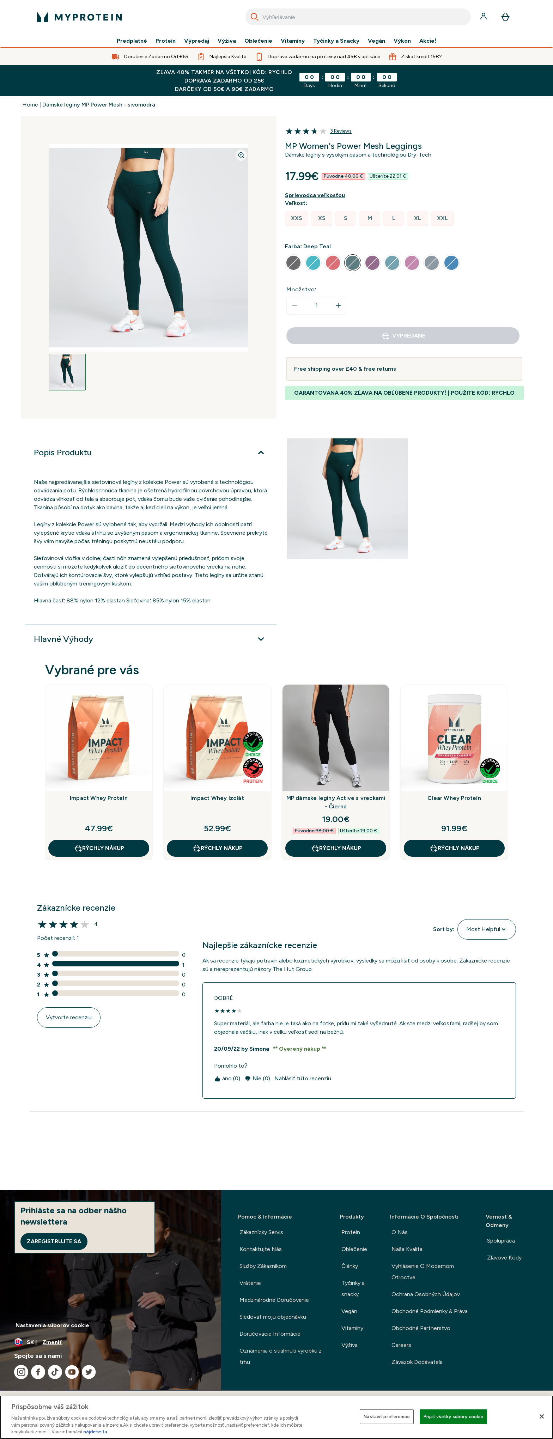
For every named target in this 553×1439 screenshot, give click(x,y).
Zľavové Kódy (504, 1257)
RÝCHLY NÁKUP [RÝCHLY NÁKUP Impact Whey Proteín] (99, 848)
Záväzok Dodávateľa (417, 1362)
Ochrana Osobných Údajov (425, 1294)
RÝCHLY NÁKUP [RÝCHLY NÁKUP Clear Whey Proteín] (454, 848)
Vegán (376, 41)
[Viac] (150, 452)
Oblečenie (258, 41)
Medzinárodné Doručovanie (274, 1300)
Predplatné (132, 41)
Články (349, 1266)
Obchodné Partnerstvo (420, 1328)
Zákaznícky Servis (261, 1232)
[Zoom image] (241, 155)
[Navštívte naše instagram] (21, 1372)
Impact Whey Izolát (217, 798)
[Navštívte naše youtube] (72, 1372)
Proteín (166, 41)
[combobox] (358, 16)
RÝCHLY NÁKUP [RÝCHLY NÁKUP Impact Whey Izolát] (217, 848)
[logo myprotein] (79, 17)
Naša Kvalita (407, 1249)
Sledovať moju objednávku (272, 1316)
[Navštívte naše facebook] (38, 1372)
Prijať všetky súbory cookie (454, 1416)
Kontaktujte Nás (260, 1249)
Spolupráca (501, 1240)
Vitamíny (293, 41)
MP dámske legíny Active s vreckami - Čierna (335, 802)
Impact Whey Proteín (99, 798)
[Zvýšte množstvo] (338, 305)
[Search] (255, 16)
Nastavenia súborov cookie (52, 1325)
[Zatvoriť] (541, 1416)
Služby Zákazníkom (263, 1266)
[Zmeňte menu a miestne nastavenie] (110, 1342)
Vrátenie (250, 1283)
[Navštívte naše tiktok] (55, 1372)
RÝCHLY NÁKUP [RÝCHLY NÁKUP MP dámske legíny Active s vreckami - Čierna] (336, 848)
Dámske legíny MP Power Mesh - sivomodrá (98, 104)
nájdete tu (95, 1431)
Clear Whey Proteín (454, 798)
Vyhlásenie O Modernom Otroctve (422, 1272)
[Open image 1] (67, 372)
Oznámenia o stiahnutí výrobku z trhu (280, 1356)
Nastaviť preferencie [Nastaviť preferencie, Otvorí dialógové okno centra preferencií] (387, 1416)
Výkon (402, 41)
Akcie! (427, 41)
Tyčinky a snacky (353, 1289)
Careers (401, 1345)
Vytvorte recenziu (69, 1017)
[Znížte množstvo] (294, 305)
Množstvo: (301, 289)
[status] (316, 305)
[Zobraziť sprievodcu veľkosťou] (316, 195)
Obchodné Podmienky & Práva (429, 1311)
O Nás (399, 1232)
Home (30, 104)
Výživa (227, 41)
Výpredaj (196, 41)
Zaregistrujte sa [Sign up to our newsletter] (54, 1241)
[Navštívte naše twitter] (89, 1372)
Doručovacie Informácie (269, 1333)
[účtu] (484, 17)
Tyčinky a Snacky (336, 41)
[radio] (296, 218)
